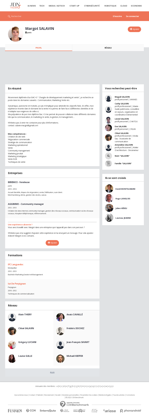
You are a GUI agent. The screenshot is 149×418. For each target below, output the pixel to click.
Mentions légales (105, 395)
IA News (32, 5)
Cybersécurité (92, 5)
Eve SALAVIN (120, 126)
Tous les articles (118, 395)
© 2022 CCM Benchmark (75, 398)
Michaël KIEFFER (75, 355)
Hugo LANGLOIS (122, 198)
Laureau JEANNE (123, 218)
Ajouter (136, 29)
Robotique (110, 5)
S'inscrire (117, 16)
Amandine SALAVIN (124, 144)
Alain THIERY (25, 314)
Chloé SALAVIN (26, 328)
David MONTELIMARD (125, 189)
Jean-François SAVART (78, 342)
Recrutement (49, 395)
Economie (136, 5)
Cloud (123, 5)
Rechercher (16, 16)
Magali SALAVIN (122, 97)
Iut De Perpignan (17, 283)
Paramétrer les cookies (88, 395)
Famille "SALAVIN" (123, 163)
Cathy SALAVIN (122, 103)
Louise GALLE (25, 355)
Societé (58, 395)
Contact (32, 395)
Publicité (40, 395)
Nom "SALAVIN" (122, 156)
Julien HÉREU (121, 208)
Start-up (74, 5)
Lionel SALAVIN (122, 118)
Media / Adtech (57, 5)
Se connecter (132, 16)
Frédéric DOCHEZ (75, 328)
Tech (41, 5)
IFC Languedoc (15, 264)
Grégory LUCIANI (27, 342)
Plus (52, 372)
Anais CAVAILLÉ (75, 314)
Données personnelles (70, 395)
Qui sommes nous (21, 395)
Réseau (108, 47)
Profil (39, 47)
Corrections (130, 395)
